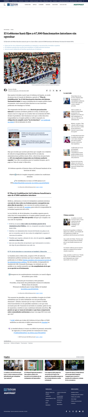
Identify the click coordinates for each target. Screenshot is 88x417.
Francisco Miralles (12, 89)
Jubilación (48, 396)
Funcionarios (24, 343)
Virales (47, 400)
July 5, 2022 (39, 187)
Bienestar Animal (73, 1)
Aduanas (26, 1)
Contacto (73, 403)
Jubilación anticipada (33, 1)
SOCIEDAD (48, 4)
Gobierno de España (15, 343)
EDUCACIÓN (55, 4)
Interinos (30, 343)
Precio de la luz (14, 1)
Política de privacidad (76, 401)
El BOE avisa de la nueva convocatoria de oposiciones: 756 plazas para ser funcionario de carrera (35, 134)
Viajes (50, 1)
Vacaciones (21, 1)
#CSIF (13, 320)
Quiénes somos (75, 392)
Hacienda (80, 1)
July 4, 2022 (39, 337)
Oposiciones (7, 343)
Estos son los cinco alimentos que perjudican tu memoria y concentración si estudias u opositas (32, 45)
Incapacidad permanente (63, 1)
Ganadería (55, 1)
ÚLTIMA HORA (28, 4)
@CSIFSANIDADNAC (20, 333)
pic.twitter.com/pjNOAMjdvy (37, 333)
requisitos (28, 207)
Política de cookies (75, 397)
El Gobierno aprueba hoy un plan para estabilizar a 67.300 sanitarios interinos (27, 47)
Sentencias (59, 400)
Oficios (40, 1)
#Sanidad (45, 322)
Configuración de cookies (77, 394)
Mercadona (46, 1)
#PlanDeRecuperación (24, 183)
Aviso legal (73, 399)
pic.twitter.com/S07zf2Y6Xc (29, 289)
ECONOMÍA (41, 4)
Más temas (59, 404)
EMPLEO (35, 4)
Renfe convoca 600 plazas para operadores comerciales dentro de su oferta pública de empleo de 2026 (36, 142)
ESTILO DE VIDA (63, 4)
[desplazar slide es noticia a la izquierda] (10, 1)
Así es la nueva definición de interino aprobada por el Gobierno (23, 49)
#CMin (15, 183)
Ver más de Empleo (80, 356)
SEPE (47, 403)
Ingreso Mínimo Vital (51, 398)
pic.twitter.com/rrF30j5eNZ (40, 183)
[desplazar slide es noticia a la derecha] (83, 1)
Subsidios (48, 405)
